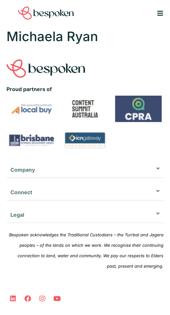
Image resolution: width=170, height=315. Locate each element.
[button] (85, 170)
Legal (17, 215)
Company (22, 169)
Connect (21, 192)
